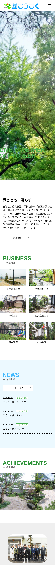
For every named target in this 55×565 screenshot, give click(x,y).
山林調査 (42, 332)
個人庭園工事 (42, 306)
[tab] (12, 559)
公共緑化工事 (13, 279)
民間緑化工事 (42, 279)
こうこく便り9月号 (13, 415)
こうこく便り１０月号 (14, 402)
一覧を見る (17, 388)
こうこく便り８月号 (13, 428)
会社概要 (16, 237)
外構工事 (13, 306)
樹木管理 (13, 332)
